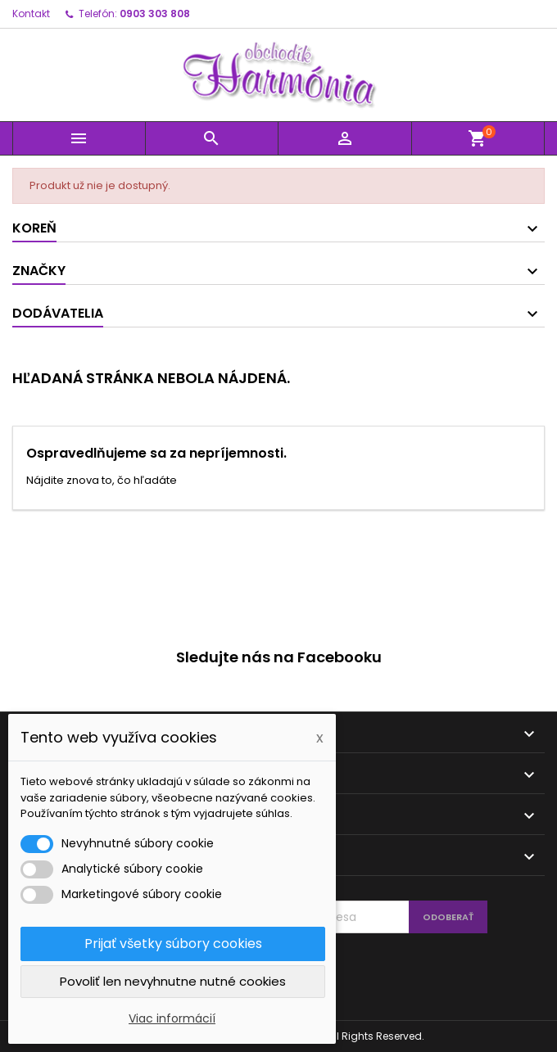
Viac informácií (172, 1018)
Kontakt (31, 13)
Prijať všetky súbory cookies (173, 943)
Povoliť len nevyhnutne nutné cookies (173, 981)
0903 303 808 (155, 13)
